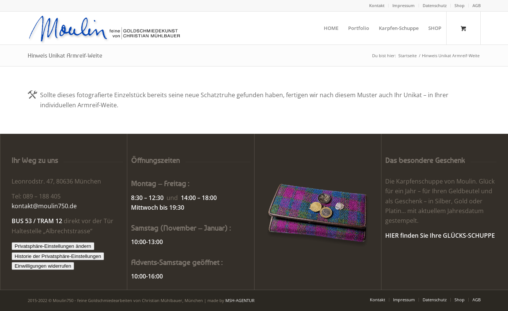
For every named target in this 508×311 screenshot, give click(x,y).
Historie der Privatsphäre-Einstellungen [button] (58, 256)
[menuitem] (377, 5)
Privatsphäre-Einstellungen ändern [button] (53, 246)
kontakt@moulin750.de (44, 206)
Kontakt (376, 5)
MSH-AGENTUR (240, 300)
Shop (459, 5)
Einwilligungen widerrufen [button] (43, 266)
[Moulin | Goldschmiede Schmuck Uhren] (106, 28)
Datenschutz (435, 5)
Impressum (403, 5)
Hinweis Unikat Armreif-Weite (65, 55)
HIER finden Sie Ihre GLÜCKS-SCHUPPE (440, 235)
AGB (476, 5)
